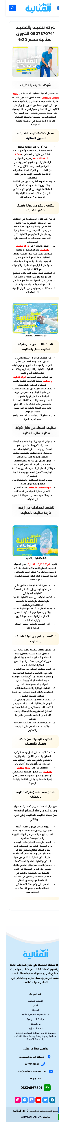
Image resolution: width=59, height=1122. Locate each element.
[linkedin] (26, 1100)
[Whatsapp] (29, 1088)
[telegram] (19, 1100)
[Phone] (29, 1065)
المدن (29, 1005)
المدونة (29, 1010)
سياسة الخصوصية (29, 1019)
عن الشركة (30, 1024)
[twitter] (39, 1100)
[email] (29, 1071)
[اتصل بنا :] (54, 1110)
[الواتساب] (54, 1117)
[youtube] (32, 1100)
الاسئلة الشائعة (29, 1001)
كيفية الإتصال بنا (29, 1028)
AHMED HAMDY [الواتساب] (25, 1116)
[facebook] (46, 1100)
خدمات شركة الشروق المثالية (29, 1014)
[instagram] (12, 1100)
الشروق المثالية (30, 138)
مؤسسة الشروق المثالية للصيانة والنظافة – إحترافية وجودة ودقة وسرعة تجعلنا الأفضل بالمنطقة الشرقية (29, 1036)
